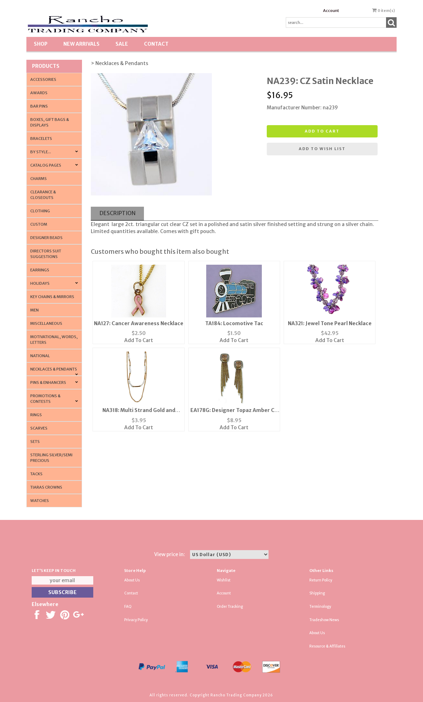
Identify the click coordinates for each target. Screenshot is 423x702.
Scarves (39, 428)
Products (45, 66)
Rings (36, 414)
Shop (41, 44)
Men (34, 310)
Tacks (36, 473)
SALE (121, 44)
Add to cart (322, 131)
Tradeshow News (324, 620)
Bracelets (41, 138)
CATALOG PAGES (45, 165)
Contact (156, 44)
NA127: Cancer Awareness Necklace (138, 323)
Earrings (39, 270)
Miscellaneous (46, 323)
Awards (39, 92)
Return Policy (320, 580)
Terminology (320, 606)
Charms (38, 178)
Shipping (317, 593)
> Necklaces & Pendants (119, 63)
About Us (132, 580)
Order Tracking (230, 606)
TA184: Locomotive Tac (234, 323)
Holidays (40, 283)
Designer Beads (46, 237)
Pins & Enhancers (48, 382)
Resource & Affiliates (327, 646)
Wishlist (224, 580)
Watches (39, 500)
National (40, 355)
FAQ (128, 606)
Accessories (43, 79)
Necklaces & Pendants (53, 369)
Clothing (40, 210)
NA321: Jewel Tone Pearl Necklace (330, 323)
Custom (38, 224)
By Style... (40, 151)
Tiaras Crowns (46, 487)
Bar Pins (39, 106)
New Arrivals (81, 44)
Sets (35, 441)
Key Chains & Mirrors (52, 296)
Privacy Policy (136, 620)
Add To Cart (138, 340)
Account (331, 10)
